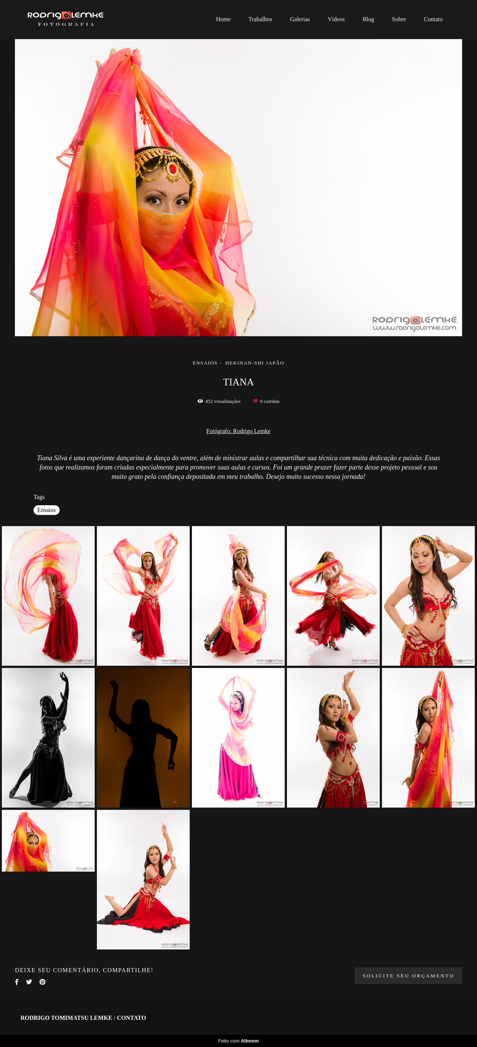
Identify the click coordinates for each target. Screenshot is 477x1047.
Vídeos (336, 19)
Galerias (300, 19)
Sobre (399, 19)
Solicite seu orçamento (408, 975)
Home (223, 19)
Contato (433, 19)
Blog (368, 19)
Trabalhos (260, 19)
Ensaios (46, 510)
